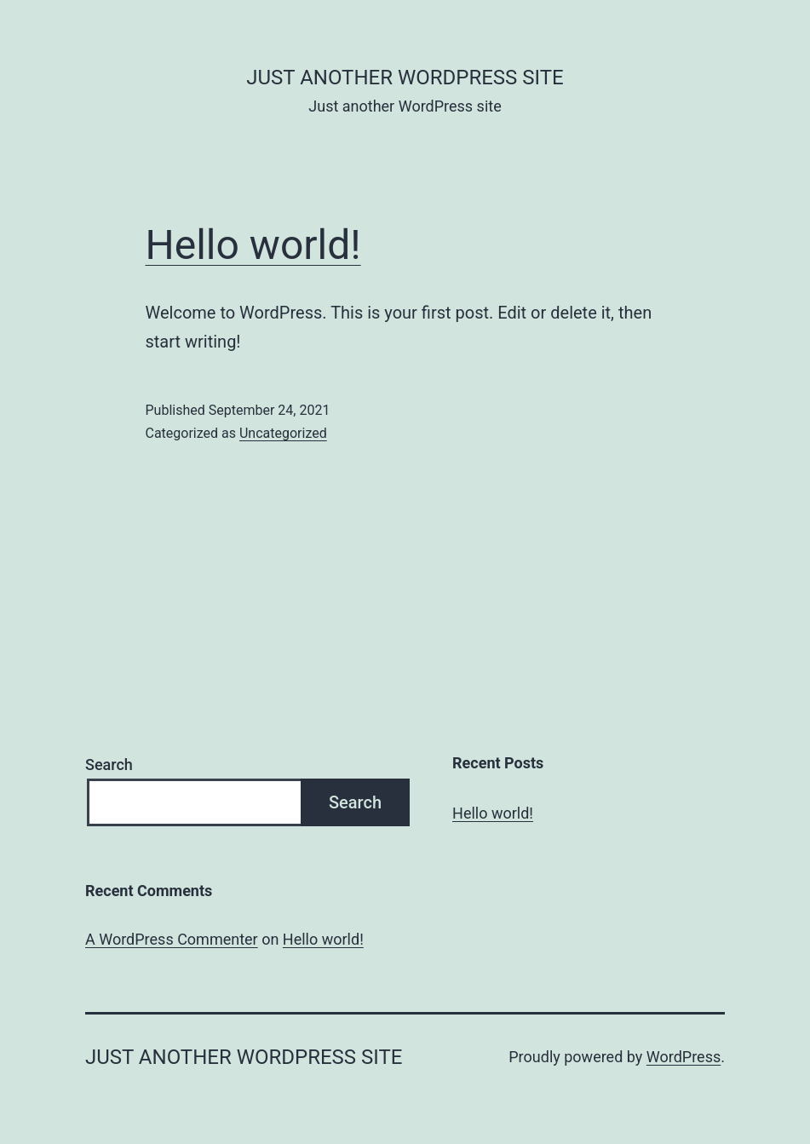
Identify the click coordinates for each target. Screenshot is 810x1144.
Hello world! (253, 245)
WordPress (683, 1057)
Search (109, 764)
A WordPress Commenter (171, 939)
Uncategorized (283, 433)
